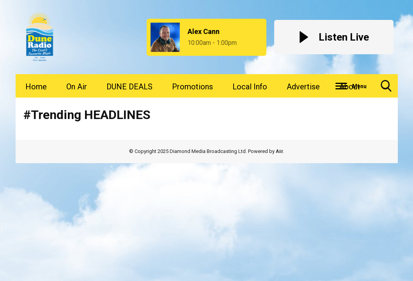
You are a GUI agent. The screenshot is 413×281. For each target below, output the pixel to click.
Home (36, 86)
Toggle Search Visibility (386, 89)
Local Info (249, 86)
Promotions (192, 86)
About (349, 86)
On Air (76, 86)
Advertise (303, 86)
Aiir (279, 151)
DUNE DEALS (129, 86)
